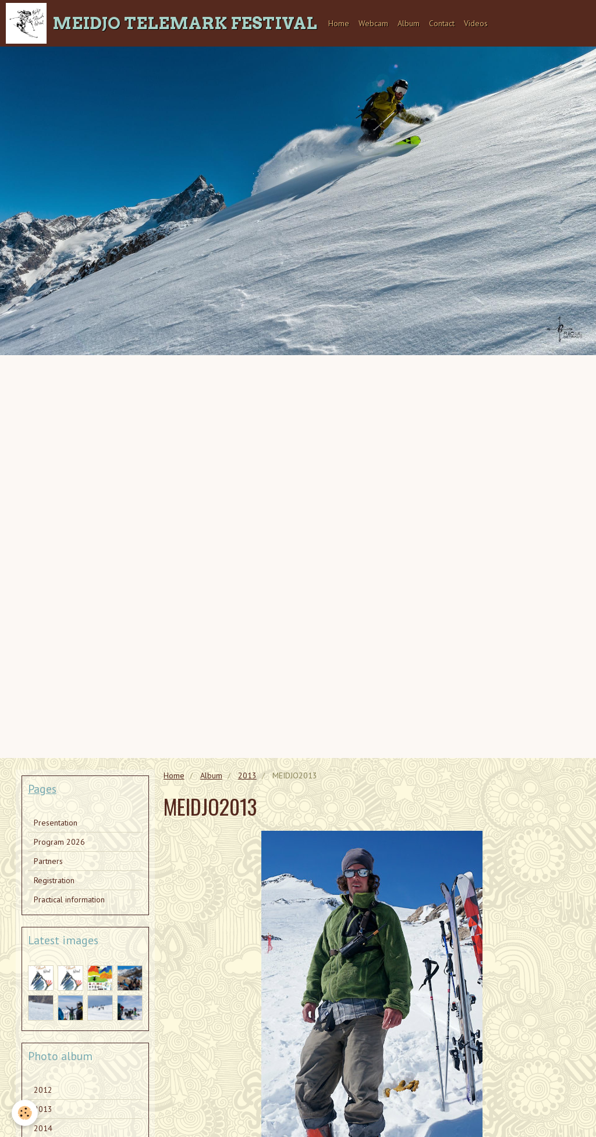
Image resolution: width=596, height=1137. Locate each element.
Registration (54, 880)
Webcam (373, 23)
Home (338, 23)
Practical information (69, 899)
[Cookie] (25, 1113)
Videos (476, 23)
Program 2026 (59, 842)
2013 (247, 775)
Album (409, 23)
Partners (48, 861)
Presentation (55, 822)
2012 (43, 1090)
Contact (442, 23)
